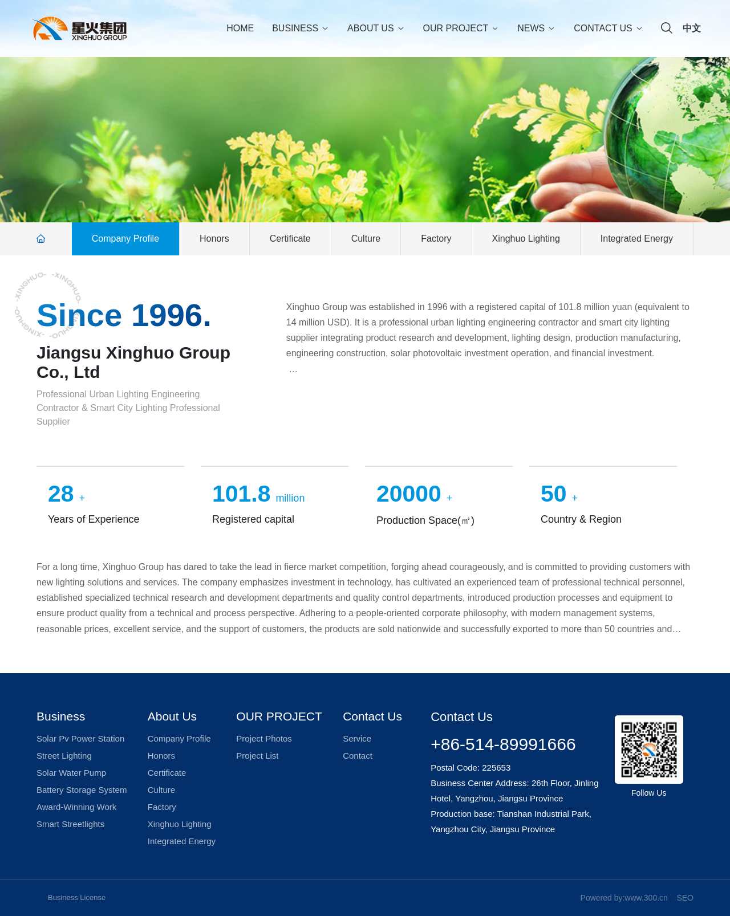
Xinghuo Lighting (526, 238)
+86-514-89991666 (503, 744)
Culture (366, 238)
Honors (214, 238)
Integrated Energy (637, 238)
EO (688, 897)
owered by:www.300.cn (627, 897)
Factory (436, 238)
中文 (692, 28)
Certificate (290, 238)
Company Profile (125, 238)
